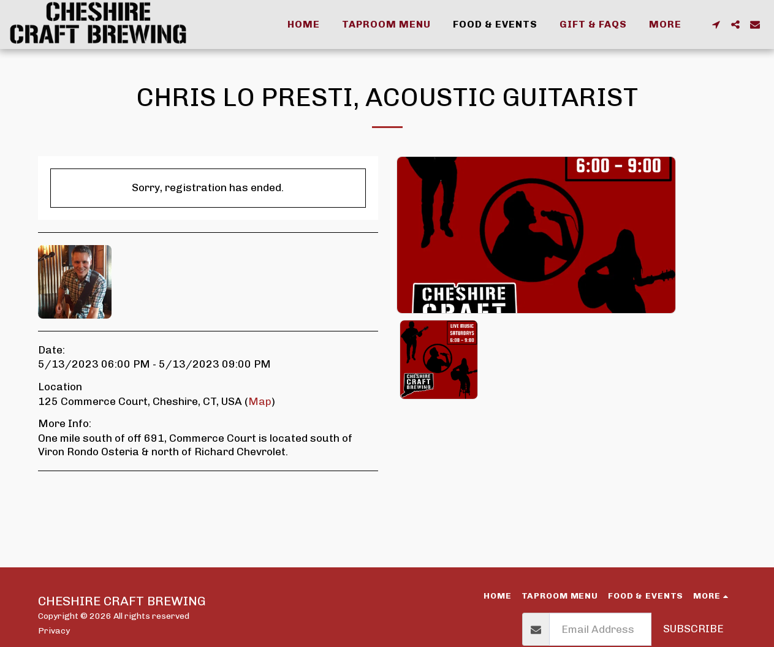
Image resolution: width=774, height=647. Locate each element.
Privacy (54, 630)
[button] (716, 24)
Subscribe (693, 628)
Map (259, 401)
